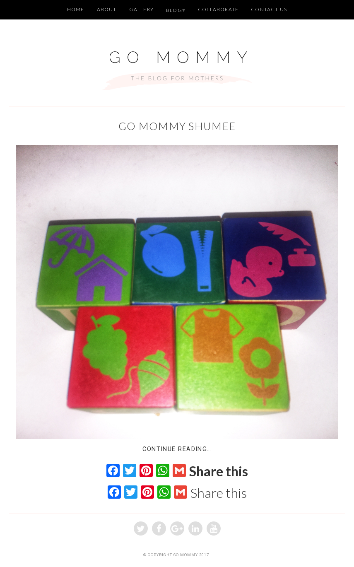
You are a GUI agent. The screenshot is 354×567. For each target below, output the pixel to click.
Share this (218, 471)
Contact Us (269, 9)
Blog (174, 10)
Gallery (141, 9)
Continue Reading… (176, 449)
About (107, 9)
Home (75, 9)
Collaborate (218, 9)
